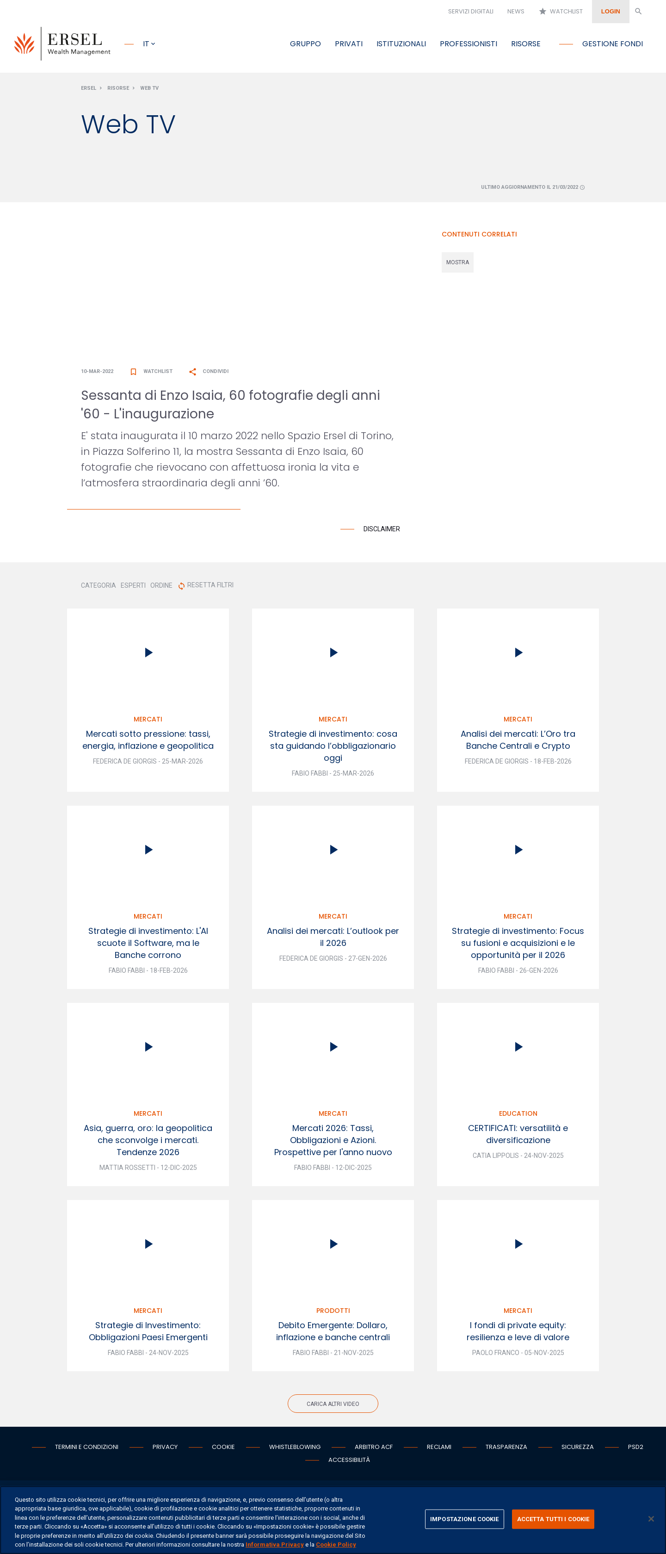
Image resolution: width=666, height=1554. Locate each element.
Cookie (223, 1448)
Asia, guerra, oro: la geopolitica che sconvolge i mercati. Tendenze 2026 (148, 1142)
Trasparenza (506, 1448)
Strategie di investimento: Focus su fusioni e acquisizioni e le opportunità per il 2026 (518, 945)
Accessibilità (349, 1461)
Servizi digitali (470, 11)
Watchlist (560, 11)
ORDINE (161, 587)
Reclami (439, 1448)
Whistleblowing (295, 1448)
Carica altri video (333, 1406)
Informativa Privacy (275, 1544)
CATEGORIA (98, 587)
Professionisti (468, 43)
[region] (333, 1520)
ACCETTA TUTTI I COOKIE (553, 1519)
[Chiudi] (651, 1519)
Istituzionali (401, 43)
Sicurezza (577, 1448)
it (146, 43)
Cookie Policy (336, 1544)
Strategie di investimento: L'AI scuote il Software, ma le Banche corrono (148, 945)
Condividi (208, 373)
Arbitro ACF (374, 1448)
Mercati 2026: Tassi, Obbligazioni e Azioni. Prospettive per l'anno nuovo (333, 1142)
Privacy (165, 1448)
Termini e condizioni (86, 1448)
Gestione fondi (612, 43)
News (515, 11)
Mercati (148, 721)
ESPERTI (133, 587)
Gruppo (305, 43)
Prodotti (333, 1312)
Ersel (88, 90)
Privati (349, 43)
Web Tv (149, 90)
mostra (457, 264)
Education (518, 1115)
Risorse (526, 43)
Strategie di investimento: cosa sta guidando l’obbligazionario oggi (333, 747)
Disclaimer (382, 531)
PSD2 (635, 1448)
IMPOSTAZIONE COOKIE (464, 1519)
